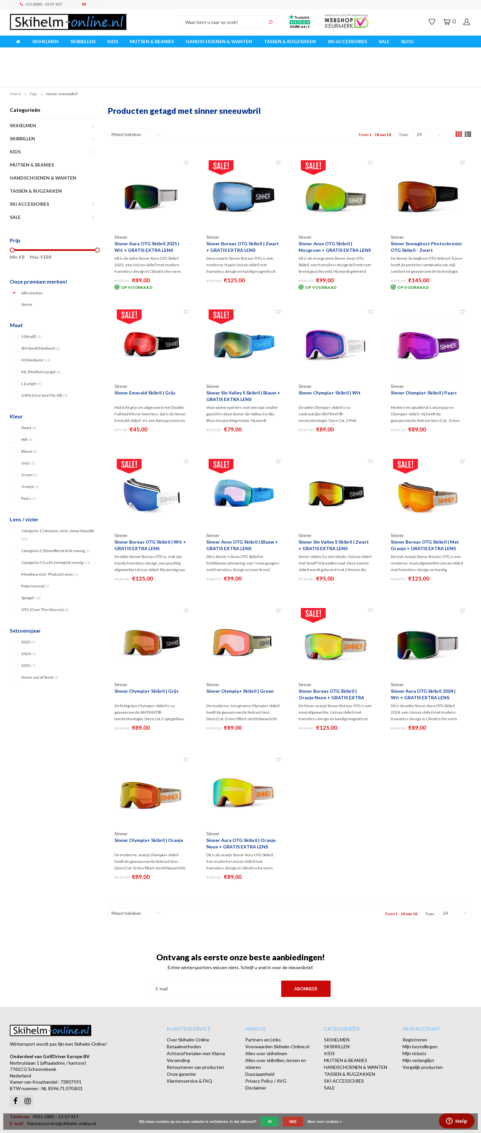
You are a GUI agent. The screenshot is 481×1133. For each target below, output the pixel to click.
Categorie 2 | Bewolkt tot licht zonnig (55, 519)
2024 (28, 622)
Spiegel (31, 566)
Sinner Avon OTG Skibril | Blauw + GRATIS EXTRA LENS (242, 514)
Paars (28, 467)
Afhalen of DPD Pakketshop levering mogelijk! (419, 52)
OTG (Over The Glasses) (45, 578)
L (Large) (31, 352)
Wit (26, 408)
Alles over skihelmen (266, 1022)
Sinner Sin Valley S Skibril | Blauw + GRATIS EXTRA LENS (243, 365)
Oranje (30, 455)
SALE (384, 41)
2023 (28, 610)
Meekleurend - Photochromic (49, 543)
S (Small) (31, 305)
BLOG (407, 41)
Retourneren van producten (195, 1036)
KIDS (112, 41)
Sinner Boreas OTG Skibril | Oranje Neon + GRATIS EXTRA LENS (331, 663)
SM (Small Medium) (40, 317)
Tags (33, 63)
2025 (28, 634)
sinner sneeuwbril (61, 63)
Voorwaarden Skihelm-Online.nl (277, 1016)
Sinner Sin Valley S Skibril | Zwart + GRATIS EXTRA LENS (334, 514)
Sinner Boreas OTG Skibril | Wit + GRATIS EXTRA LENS (150, 514)
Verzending (178, 1029)
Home (15, 63)
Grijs (28, 432)
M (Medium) (35, 329)
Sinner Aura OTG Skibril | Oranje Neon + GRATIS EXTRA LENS (241, 813)
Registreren (415, 1009)
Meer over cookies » (324, 1122)
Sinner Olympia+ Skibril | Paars (424, 362)
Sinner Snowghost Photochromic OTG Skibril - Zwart (426, 216)
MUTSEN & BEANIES (152, 41)
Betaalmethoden (184, 1016)
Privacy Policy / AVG (265, 1050)
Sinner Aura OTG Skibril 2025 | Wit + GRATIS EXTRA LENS (146, 216)
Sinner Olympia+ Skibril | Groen (240, 660)
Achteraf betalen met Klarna (196, 1022)
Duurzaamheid (259, 1043)
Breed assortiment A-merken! (43, 52)
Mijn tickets (414, 1022)
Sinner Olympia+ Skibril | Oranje (148, 809)
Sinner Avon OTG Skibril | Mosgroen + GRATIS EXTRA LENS (335, 216)
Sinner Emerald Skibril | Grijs (145, 362)
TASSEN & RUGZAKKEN (290, 41)
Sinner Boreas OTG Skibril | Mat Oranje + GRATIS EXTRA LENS (425, 514)
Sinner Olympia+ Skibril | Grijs (146, 660)
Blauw (29, 420)
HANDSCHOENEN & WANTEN (219, 41)
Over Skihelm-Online (188, 1009)
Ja (269, 1122)
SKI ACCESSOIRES (347, 41)
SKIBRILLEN (82, 41)
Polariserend (35, 554)
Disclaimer (255, 1057)
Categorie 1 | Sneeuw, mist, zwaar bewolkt (57, 503)
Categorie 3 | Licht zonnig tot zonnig (55, 531)
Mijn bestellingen (420, 1016)
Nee (293, 1122)
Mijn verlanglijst (418, 1029)
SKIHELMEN (45, 41)
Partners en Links (263, 1009)
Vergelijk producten (423, 1036)
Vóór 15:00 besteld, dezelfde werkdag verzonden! (166, 52)
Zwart (28, 396)
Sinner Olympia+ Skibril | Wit (330, 362)
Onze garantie (181, 1043)
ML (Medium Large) (40, 341)
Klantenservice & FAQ (189, 1050)
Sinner (27, 273)
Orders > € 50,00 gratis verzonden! (295, 52)
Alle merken (32, 262)
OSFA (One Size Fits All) (44, 364)
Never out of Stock (39, 646)
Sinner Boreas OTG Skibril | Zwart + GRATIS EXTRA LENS (242, 216)
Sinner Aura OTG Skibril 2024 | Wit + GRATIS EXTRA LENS (423, 663)
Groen (29, 444)
